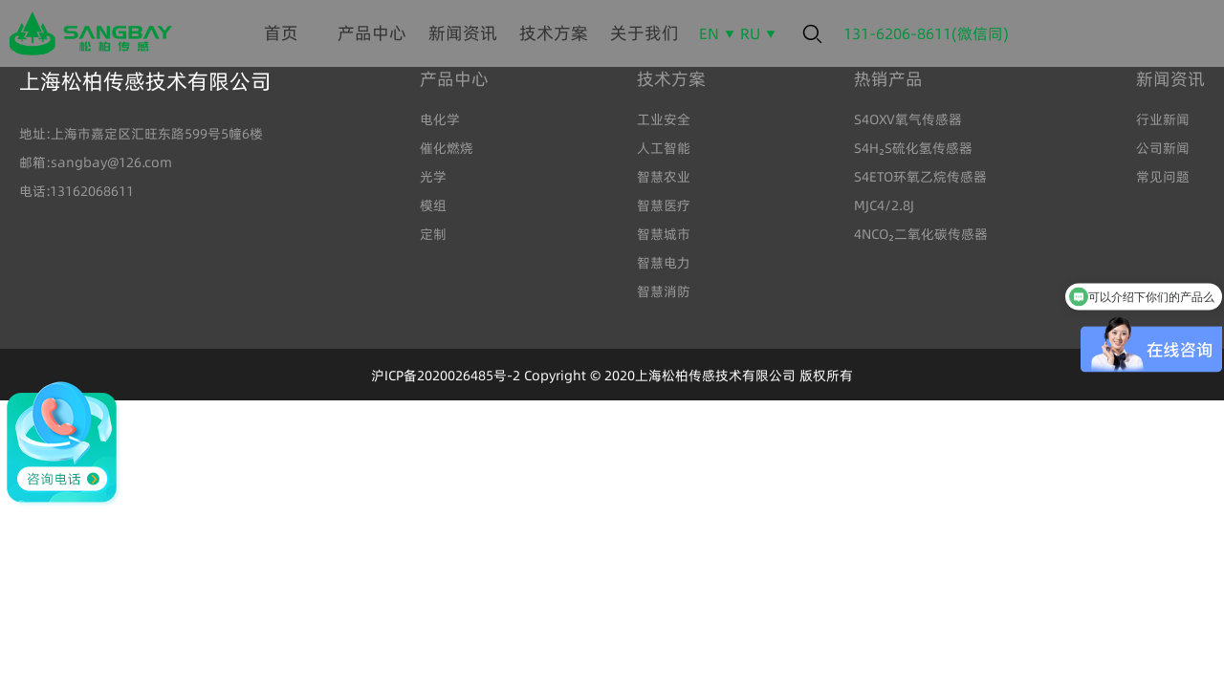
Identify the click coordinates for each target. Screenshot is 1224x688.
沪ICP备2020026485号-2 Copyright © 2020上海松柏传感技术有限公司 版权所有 (612, 375)
